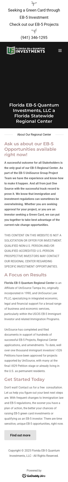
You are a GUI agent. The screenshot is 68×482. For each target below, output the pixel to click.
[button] (60, 50)
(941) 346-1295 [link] (34, 37)
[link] (25, 50)
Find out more (20, 435)
